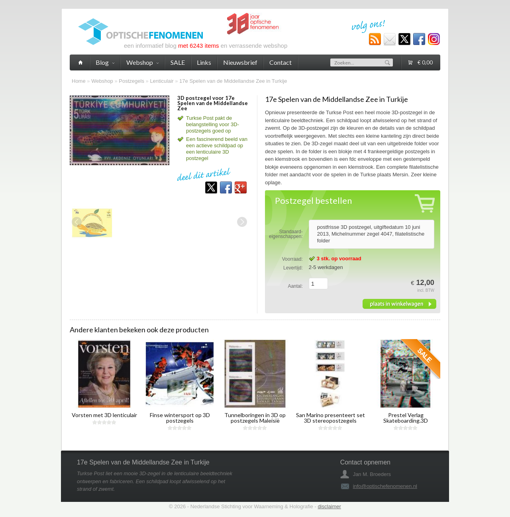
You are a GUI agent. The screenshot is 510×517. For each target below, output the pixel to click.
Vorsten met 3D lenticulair (104, 415)
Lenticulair (161, 81)
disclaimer (329, 506)
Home (79, 81)
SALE (178, 62)
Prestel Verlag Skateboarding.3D (405, 418)
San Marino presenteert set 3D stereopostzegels (330, 418)
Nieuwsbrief (240, 62)
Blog (105, 62)
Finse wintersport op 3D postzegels (180, 418)
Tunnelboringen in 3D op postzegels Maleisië (255, 418)
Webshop (102, 81)
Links (204, 62)
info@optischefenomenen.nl (385, 486)
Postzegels (131, 81)
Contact (280, 62)
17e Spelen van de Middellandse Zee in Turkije (233, 81)
